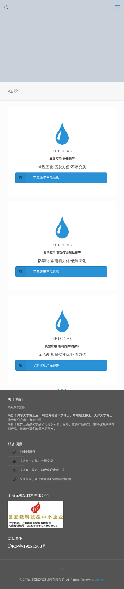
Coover (100, 580)
